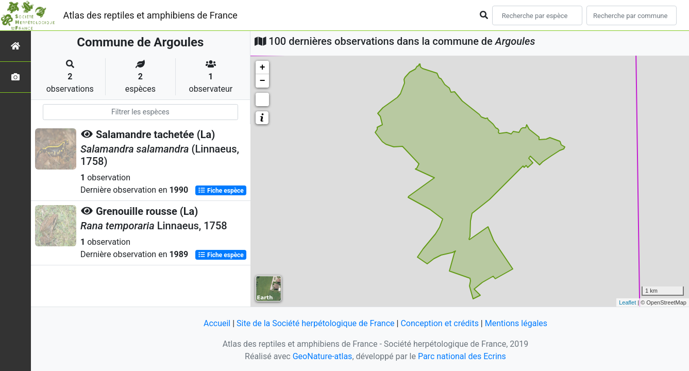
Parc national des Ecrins (462, 356)
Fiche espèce (221, 190)
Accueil (217, 323)
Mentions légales (516, 323)
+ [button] (262, 67)
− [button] (262, 81)
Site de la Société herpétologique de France (315, 323)
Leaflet (627, 302)
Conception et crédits (439, 323)
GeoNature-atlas (322, 356)
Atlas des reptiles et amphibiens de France (150, 15)
